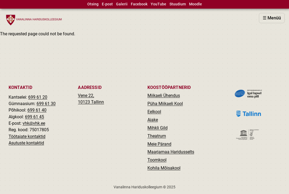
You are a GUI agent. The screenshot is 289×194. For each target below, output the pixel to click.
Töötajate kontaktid (27, 136)
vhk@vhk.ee (34, 123)
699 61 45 (34, 116)
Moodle (195, 4)
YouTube (158, 4)
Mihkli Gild (157, 127)
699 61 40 (36, 110)
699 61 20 (37, 97)
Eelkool (154, 111)
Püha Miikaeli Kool (165, 103)
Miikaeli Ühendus (163, 95)
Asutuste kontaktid (26, 143)
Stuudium (177, 4)
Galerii (122, 4)
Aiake (152, 119)
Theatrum (156, 135)
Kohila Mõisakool (163, 168)
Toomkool (157, 159)
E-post (107, 4)
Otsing (93, 4)
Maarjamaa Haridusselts (170, 151)
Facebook (139, 4)
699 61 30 (46, 103)
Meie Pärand (159, 144)
